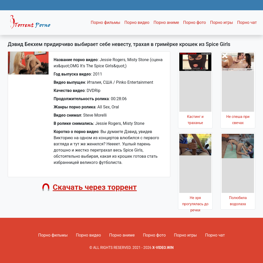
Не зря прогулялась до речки (195, 204)
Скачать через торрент (95, 187)
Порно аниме (166, 22)
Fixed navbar (32, 24)
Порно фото (194, 22)
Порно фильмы (105, 22)
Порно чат (247, 22)
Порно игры (221, 22)
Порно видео (136, 22)
